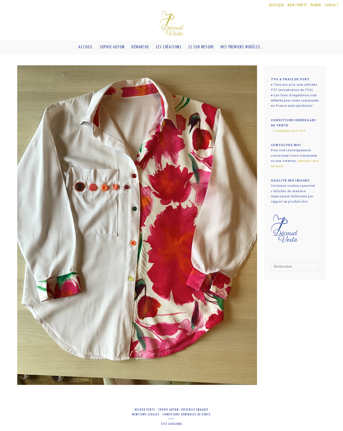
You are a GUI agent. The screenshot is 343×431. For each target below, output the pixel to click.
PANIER (316, 5)
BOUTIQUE (276, 5)
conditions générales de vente (187, 414)
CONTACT (332, 5)
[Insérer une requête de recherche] (295, 266)
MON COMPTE (297, 5)
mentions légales (146, 414)
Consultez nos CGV (290, 131)
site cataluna (171, 424)
